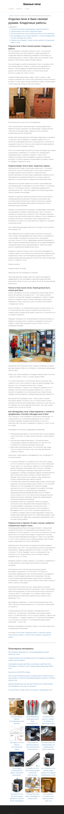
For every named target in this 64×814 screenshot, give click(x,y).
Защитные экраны (45, 632)
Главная (11, 9)
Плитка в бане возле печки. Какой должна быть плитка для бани (32, 33)
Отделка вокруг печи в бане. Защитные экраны (26, 31)
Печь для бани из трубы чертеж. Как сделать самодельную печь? (30, 690)
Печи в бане (20, 632)
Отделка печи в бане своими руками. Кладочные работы (29, 29)
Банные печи (32, 4)
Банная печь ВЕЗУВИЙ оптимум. (19, 672)
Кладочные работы (31, 632)
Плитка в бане (13, 635)
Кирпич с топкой (24, 635)
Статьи (27, 9)
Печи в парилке (36, 635)
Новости (19, 9)
